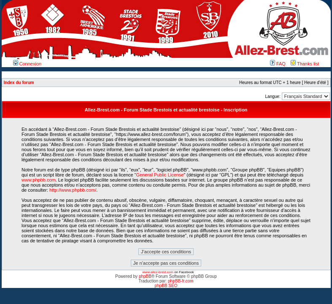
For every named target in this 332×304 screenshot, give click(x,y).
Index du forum (19, 82)
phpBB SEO (166, 285)
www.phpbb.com (39, 179)
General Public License (160, 174)
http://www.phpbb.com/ (72, 190)
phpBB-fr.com (181, 281)
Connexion (27, 63)
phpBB (145, 276)
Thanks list (305, 63)
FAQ (278, 63)
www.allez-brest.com (158, 272)
